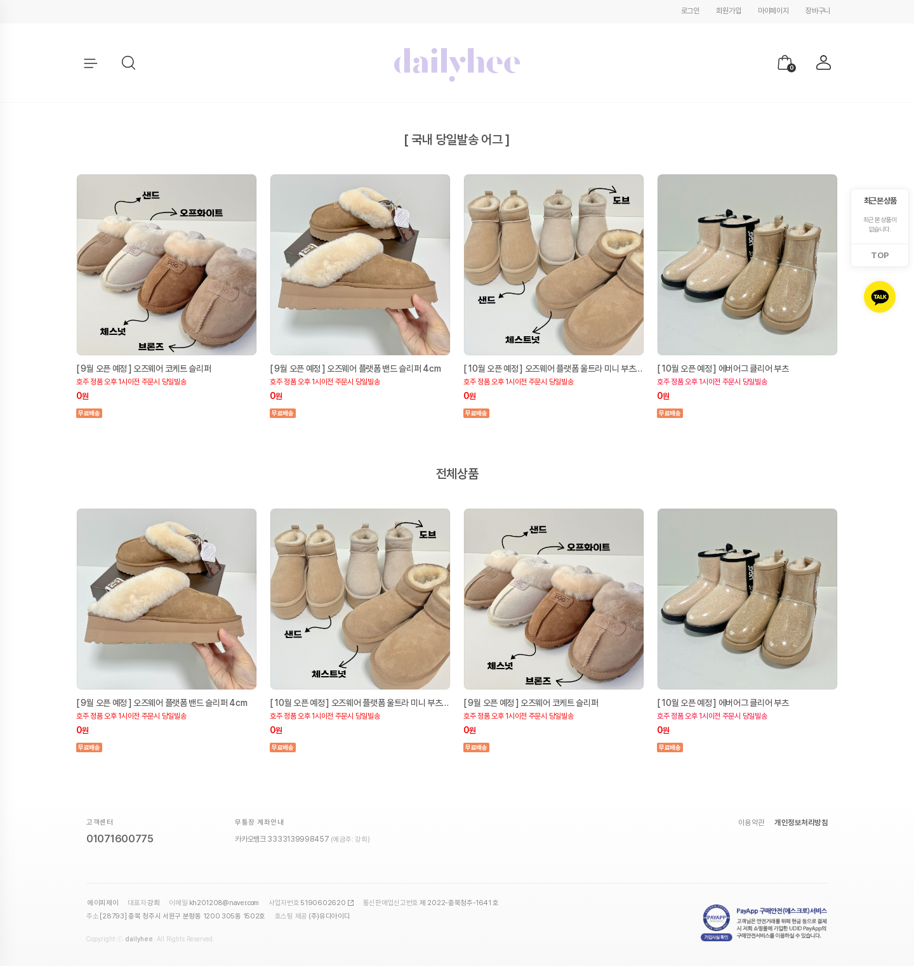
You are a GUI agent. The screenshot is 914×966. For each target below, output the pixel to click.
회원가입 (728, 10)
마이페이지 (773, 10)
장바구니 (817, 10)
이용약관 (751, 822)
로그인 (690, 10)
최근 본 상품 (880, 201)
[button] (129, 63)
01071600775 (120, 839)
